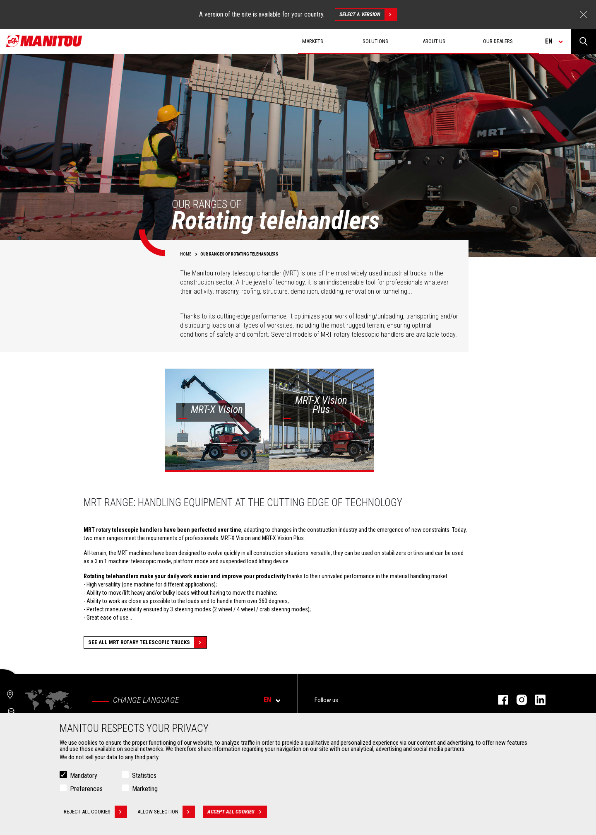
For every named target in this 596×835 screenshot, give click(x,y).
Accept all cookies (237, 812)
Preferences (86, 789)
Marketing (145, 789)
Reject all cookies (95, 812)
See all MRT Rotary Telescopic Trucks (147, 642)
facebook (499, 700)
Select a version (368, 14)
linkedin (536, 700)
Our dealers (498, 41)
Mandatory (83, 775)
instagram (517, 700)
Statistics (144, 775)
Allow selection (166, 812)
